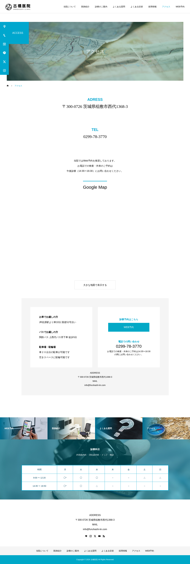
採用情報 (152, 6)
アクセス (166, 6)
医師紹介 (85, 6)
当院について (69, 6)
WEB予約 (180, 6)
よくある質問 (119, 6)
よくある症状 (137, 6)
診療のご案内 (101, 6)
